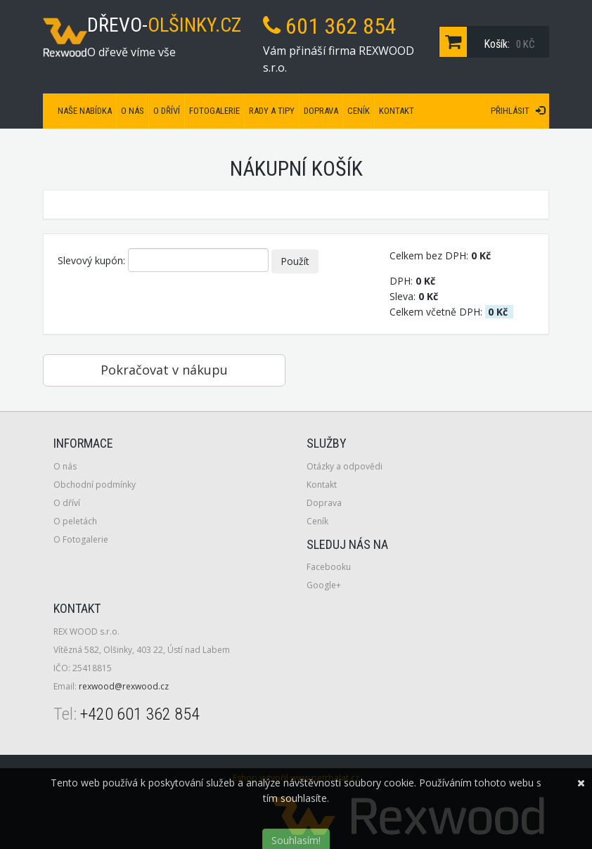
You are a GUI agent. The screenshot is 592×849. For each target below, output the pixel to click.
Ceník (358, 110)
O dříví (166, 110)
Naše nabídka (85, 110)
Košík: (490, 42)
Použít (295, 261)
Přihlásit (518, 110)
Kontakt (396, 110)
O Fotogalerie (80, 539)
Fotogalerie (214, 110)
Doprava (321, 110)
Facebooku (329, 567)
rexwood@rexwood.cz (124, 686)
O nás (132, 110)
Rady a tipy (272, 110)
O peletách (75, 521)
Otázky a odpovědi (344, 466)
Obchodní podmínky (94, 485)
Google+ (324, 585)
